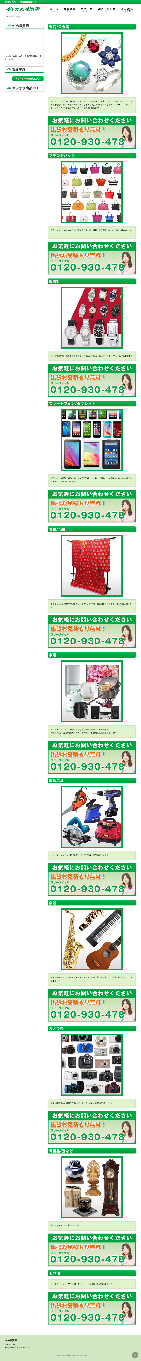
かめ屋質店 (67, 1355)
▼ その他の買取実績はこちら (28, 79)
